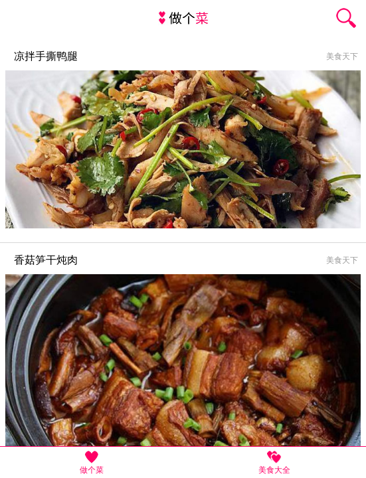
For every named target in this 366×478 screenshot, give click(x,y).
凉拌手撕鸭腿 (46, 56)
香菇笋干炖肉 (46, 260)
